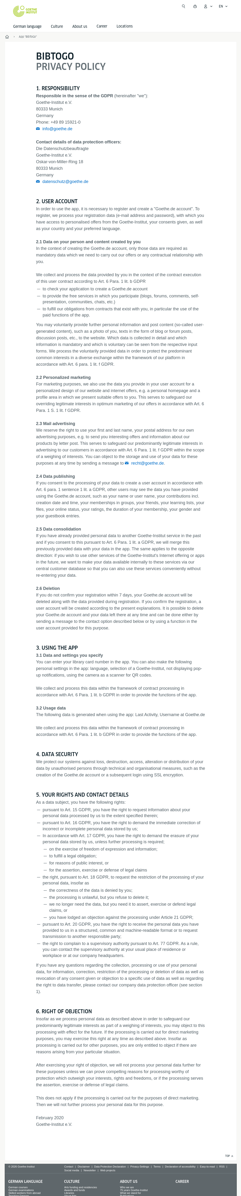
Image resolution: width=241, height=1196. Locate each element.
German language (27, 26)
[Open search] (183, 6)
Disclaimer (84, 1166)
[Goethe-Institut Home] (25, 11)
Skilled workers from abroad (24, 1193)
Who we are (127, 1187)
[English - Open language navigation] (223, 6)
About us (79, 26)
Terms (157, 1166)
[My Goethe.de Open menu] (208, 6)
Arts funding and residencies (80, 1187)
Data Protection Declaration (110, 1166)
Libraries (69, 1193)
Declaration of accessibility (180, 1166)
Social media (71, 1170)
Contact (68, 1166)
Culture (57, 26)
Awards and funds (74, 1190)
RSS (222, 1166)
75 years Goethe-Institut (134, 1190)
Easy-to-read (207, 1166)
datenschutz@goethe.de (65, 181)
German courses (18, 1187)
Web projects (107, 1170)
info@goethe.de (57, 128)
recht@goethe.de (147, 463)
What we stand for (130, 1193)
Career (182, 1181)
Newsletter (90, 1170)
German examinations (21, 1190)
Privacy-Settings (139, 1166)
